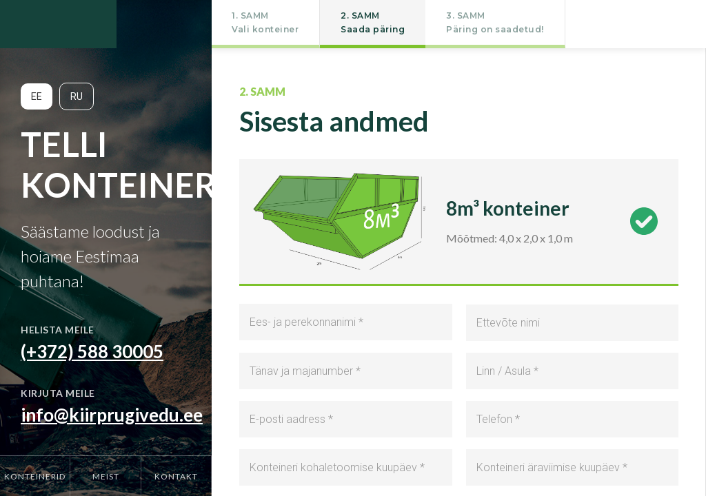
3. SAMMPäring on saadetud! (495, 22)
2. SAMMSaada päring (373, 22)
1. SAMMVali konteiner (265, 22)
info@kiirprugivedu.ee (112, 415)
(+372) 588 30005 (92, 351)
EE (36, 96)
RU (76, 96)
